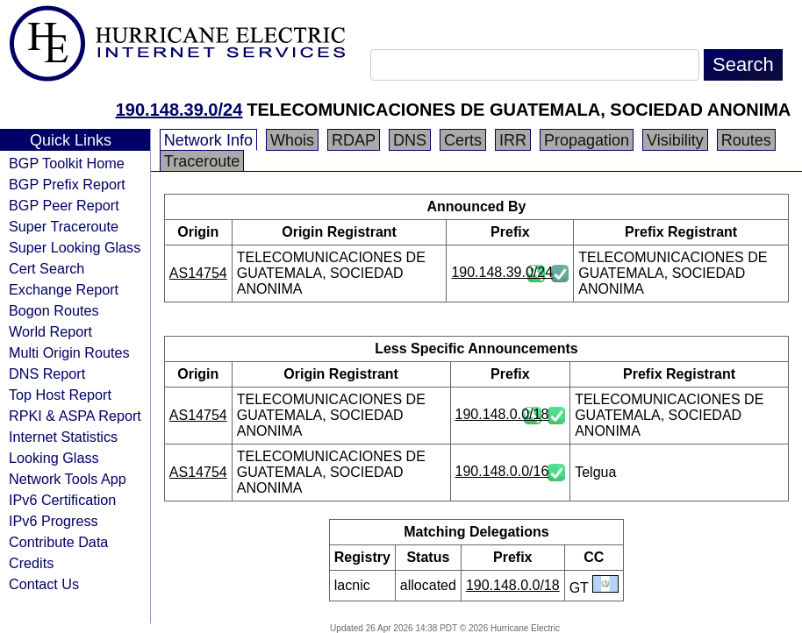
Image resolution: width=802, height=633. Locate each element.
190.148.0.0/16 (502, 471)
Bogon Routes (54, 310)
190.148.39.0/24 (179, 109)
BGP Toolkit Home (67, 163)
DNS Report (47, 373)
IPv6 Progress (53, 521)
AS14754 (198, 273)
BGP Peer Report (64, 205)
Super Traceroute (63, 226)
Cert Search (46, 268)
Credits (31, 563)
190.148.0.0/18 (502, 414)
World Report (50, 331)
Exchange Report (63, 289)
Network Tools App (67, 479)
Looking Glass (54, 458)
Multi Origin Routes (69, 352)
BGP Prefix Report (67, 184)
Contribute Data (58, 542)
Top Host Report (60, 394)
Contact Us (44, 584)
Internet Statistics (63, 437)
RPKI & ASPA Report (75, 415)
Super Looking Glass (74, 247)
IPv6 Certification (62, 500)
